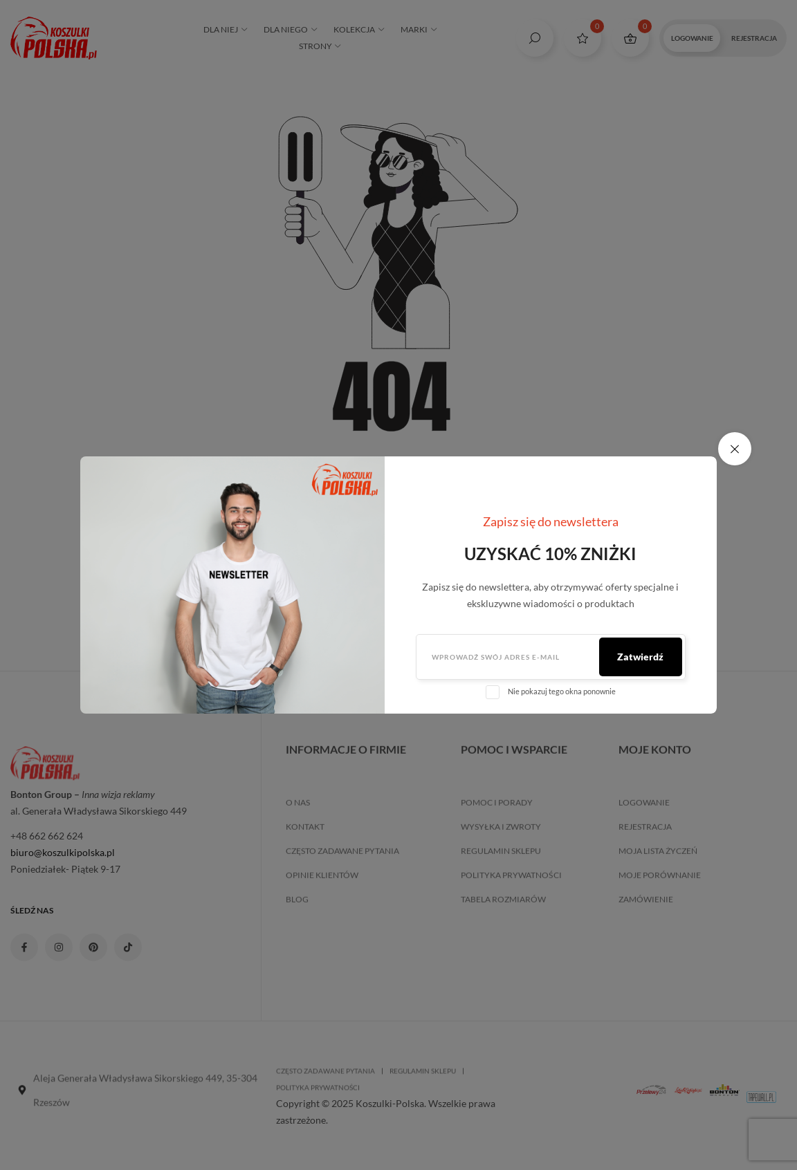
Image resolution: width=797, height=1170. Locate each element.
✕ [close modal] (734, 448)
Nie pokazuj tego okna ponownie (562, 691)
